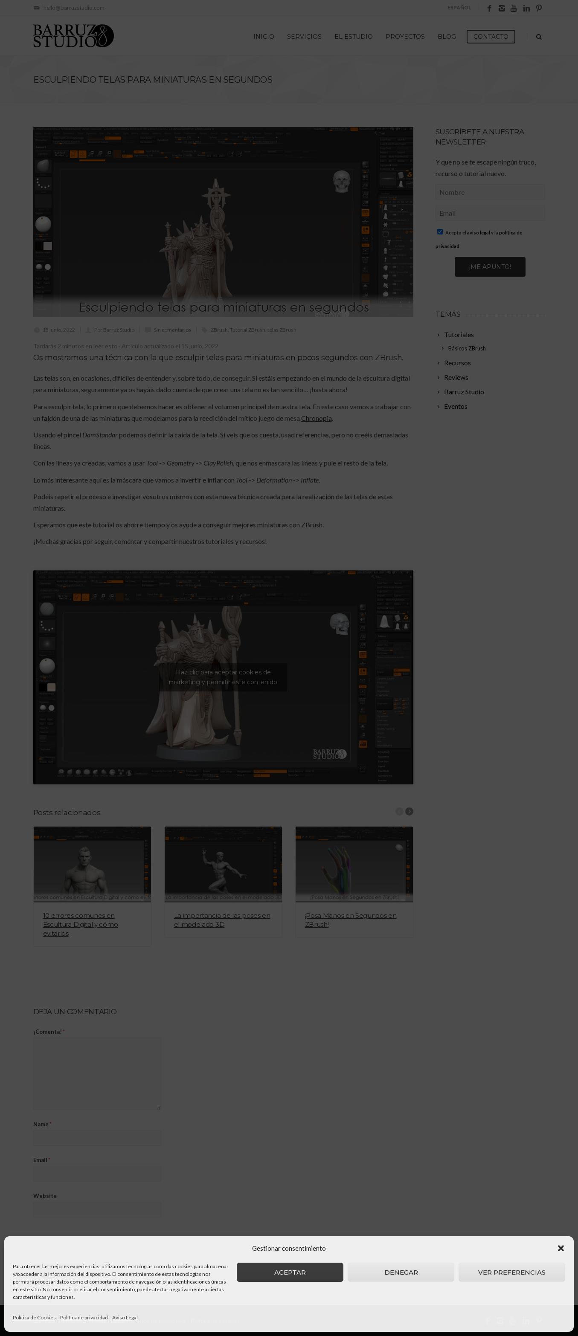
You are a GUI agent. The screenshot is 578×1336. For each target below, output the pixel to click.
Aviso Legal (125, 1317)
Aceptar (290, 1272)
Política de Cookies (34, 1317)
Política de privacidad (84, 1317)
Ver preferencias (512, 1272)
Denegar (401, 1272)
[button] (561, 1248)
